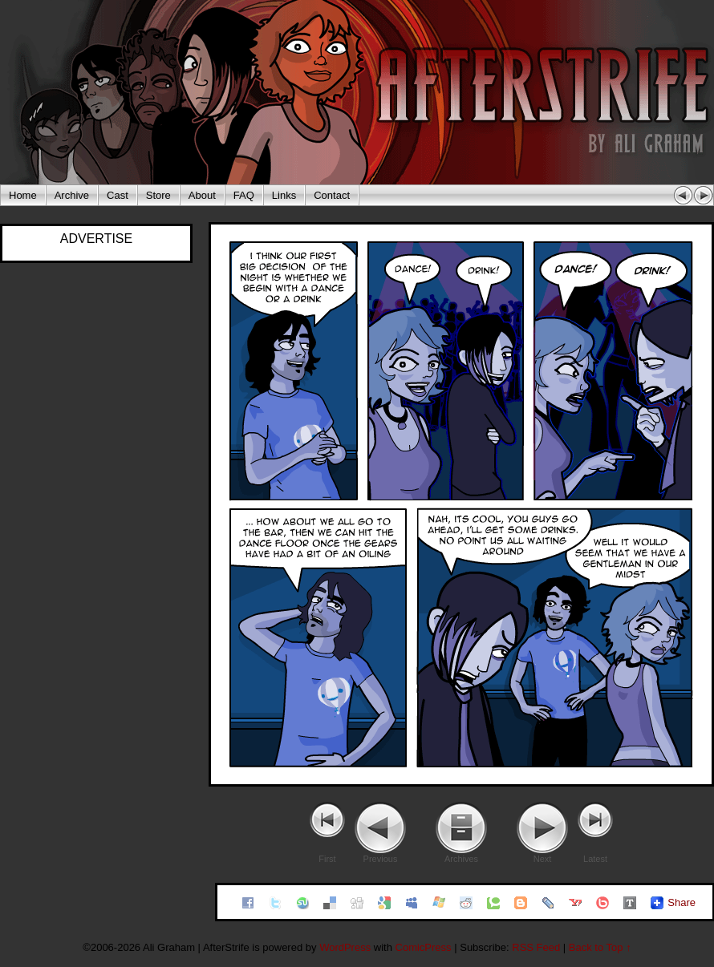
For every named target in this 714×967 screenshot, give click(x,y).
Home (23, 195)
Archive (72, 195)
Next (542, 859)
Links (284, 195)
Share (681, 902)
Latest (595, 859)
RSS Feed (536, 947)
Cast (117, 195)
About (202, 195)
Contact (332, 195)
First (326, 859)
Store (158, 195)
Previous (380, 859)
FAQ (243, 195)
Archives (461, 859)
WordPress (345, 947)
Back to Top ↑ (600, 947)
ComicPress (424, 947)
